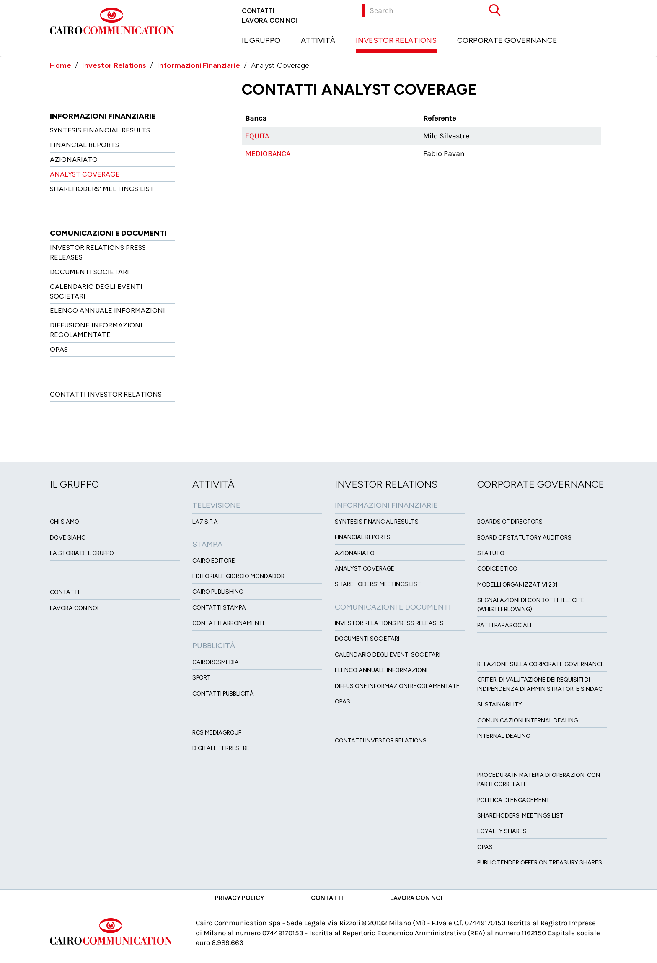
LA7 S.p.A (205, 521)
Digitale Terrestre (221, 748)
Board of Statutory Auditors (524, 537)
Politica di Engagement (513, 800)
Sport (201, 677)
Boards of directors (510, 521)
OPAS (59, 349)
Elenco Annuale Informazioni (107, 310)
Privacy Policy (239, 898)
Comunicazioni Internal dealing (527, 720)
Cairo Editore (213, 560)
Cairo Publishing (217, 591)
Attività (318, 40)
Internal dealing (503, 736)
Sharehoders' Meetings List (102, 189)
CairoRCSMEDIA (215, 662)
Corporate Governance (507, 40)
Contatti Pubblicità (223, 693)
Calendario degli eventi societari (387, 654)
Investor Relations (396, 40)
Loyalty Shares (502, 831)
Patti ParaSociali (504, 625)
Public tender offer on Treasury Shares (539, 862)
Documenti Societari (89, 272)
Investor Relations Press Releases (389, 623)
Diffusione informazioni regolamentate (397, 686)
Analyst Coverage (85, 174)
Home (60, 65)
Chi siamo (64, 521)
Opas (485, 847)
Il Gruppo (261, 40)
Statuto (490, 553)
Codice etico (497, 568)
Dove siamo (68, 537)
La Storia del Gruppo (82, 553)
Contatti (258, 11)
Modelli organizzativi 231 (517, 584)
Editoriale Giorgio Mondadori (239, 576)
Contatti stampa (219, 607)
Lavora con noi (269, 20)
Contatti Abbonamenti (228, 623)
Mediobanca (267, 153)
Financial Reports (84, 145)
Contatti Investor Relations (106, 394)
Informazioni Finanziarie (198, 65)
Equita (257, 135)
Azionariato (74, 160)
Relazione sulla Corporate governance (540, 664)
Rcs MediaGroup (216, 732)
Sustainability (499, 704)
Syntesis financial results (100, 130)
